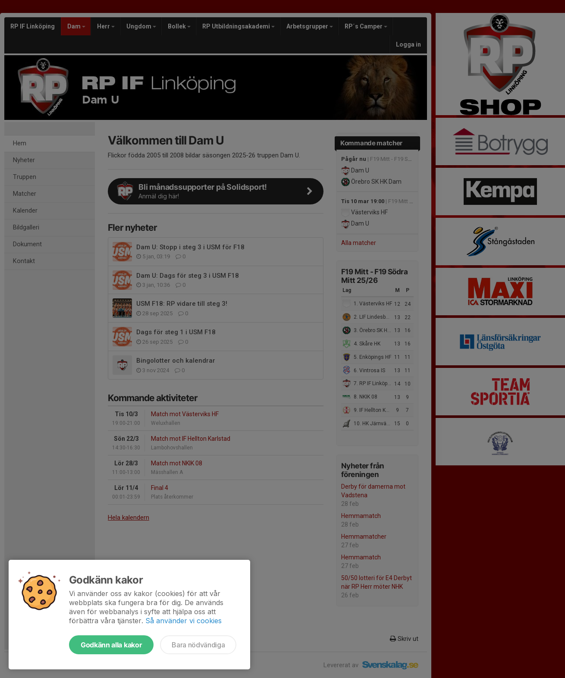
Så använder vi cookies (183, 620)
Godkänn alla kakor (111, 644)
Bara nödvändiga (198, 644)
